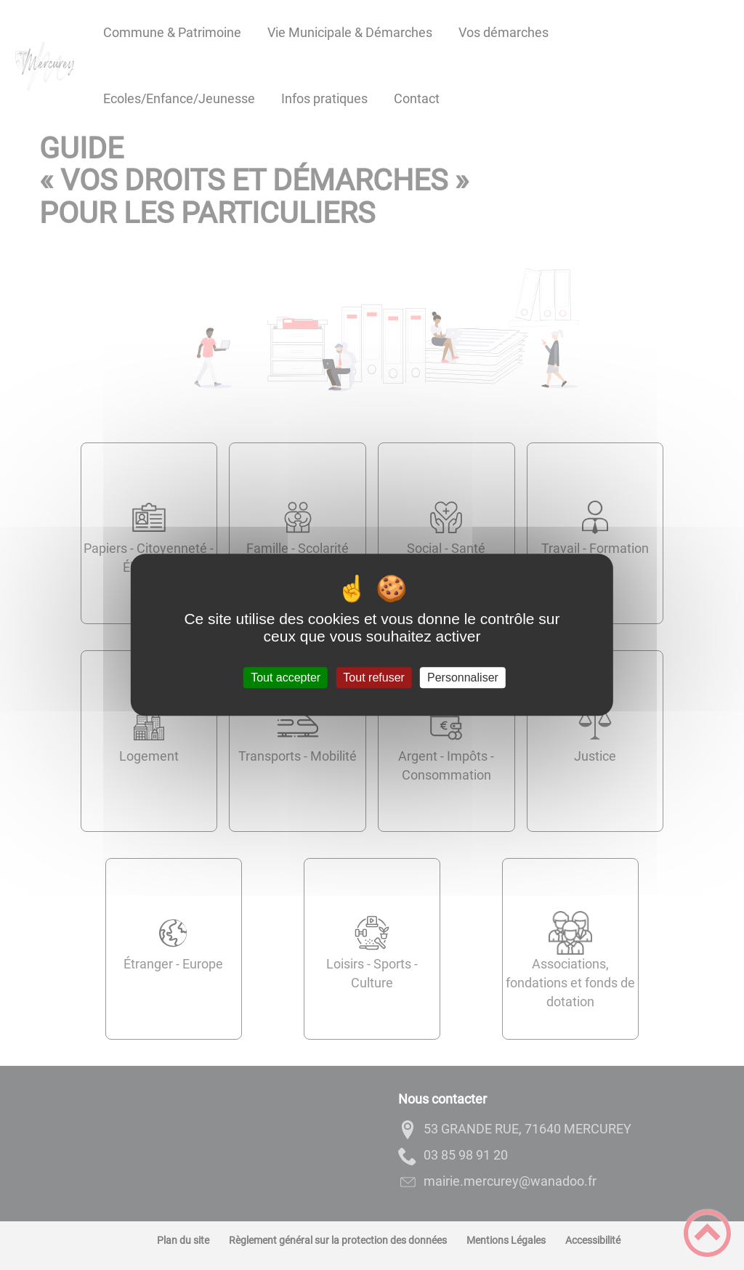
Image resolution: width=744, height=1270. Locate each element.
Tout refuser (373, 677)
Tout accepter (285, 677)
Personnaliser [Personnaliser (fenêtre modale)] (462, 677)
